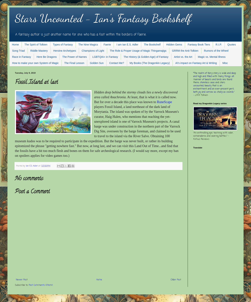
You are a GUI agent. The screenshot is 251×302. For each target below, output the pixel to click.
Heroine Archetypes (64, 50)
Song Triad (18, 50)
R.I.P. (219, 44)
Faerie (107, 44)
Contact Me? (116, 63)
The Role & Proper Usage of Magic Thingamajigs (138, 50)
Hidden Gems (174, 44)
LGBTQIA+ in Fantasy (105, 56)
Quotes (231, 44)
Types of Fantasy (63, 44)
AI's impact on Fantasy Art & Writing (196, 63)
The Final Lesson (74, 63)
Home (15, 44)
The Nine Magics (88, 44)
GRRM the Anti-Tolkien (185, 50)
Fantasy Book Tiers (199, 44)
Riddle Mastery (39, 50)
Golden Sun (97, 63)
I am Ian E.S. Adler (127, 44)
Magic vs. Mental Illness (212, 56)
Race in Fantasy (21, 56)
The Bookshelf (152, 44)
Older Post (176, 279)
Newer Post (22, 279)
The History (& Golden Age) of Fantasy (146, 56)
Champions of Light (93, 50)
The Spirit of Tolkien (35, 44)
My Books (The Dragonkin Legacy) (150, 63)
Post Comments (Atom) (41, 285)
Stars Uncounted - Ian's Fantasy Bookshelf (103, 18)
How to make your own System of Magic (35, 63)
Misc (225, 63)
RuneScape (164, 102)
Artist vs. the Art (183, 56)
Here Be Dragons (47, 56)
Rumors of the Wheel (216, 50)
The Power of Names (74, 56)
